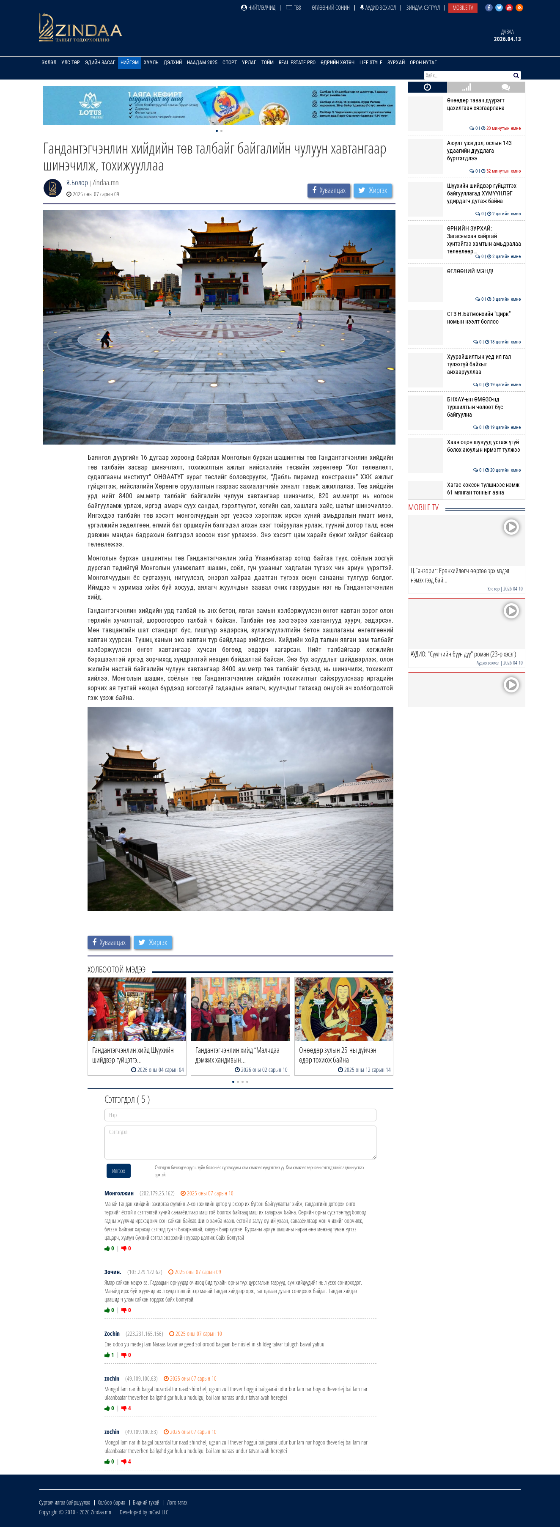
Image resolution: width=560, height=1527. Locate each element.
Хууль (151, 63)
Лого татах (177, 1502)
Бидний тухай (146, 1502)
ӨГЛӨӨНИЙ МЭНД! (464, 271)
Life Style (371, 63)
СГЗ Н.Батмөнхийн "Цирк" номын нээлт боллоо (464, 317)
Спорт (229, 63)
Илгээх (118, 1171)
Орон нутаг (423, 63)
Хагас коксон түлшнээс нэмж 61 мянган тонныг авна (464, 488)
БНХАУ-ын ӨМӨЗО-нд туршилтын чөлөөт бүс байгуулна (464, 407)
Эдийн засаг (100, 63)
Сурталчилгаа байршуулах (64, 1502)
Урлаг (249, 63)
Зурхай (396, 63)
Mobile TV (463, 7)
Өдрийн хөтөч (337, 63)
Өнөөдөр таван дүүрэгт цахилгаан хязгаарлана (464, 104)
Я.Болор (77, 182)
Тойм (267, 63)
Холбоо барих (111, 1502)
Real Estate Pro (297, 63)
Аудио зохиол (378, 7)
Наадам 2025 (202, 63)
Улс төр (70, 63)
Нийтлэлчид (258, 7)
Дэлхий (173, 63)
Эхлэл (48, 63)
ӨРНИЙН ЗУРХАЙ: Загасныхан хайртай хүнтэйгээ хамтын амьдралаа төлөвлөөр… (464, 240)
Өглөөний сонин (331, 7)
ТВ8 (293, 7)
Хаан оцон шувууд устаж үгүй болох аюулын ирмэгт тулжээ (464, 445)
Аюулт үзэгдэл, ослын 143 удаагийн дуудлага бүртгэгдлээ (464, 150)
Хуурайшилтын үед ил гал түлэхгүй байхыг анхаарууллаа (464, 364)
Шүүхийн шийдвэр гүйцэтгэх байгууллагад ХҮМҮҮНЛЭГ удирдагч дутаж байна (464, 193)
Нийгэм (130, 63)
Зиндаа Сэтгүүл (423, 7)
